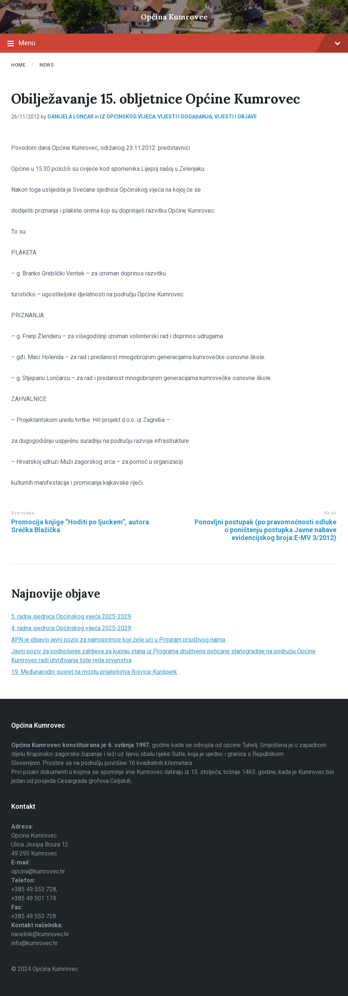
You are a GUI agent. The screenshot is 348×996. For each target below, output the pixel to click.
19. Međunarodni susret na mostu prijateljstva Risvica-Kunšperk (94, 671)
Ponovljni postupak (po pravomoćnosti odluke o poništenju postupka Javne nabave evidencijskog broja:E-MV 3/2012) (265, 530)
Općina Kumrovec (174, 16)
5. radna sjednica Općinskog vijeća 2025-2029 (71, 616)
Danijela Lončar (70, 117)
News (47, 65)
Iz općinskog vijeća (127, 117)
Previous (22, 513)
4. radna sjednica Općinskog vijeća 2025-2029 (71, 628)
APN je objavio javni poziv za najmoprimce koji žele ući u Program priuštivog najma (118, 639)
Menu (174, 44)
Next (330, 513)
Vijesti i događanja (185, 117)
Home (18, 65)
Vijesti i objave (235, 117)
